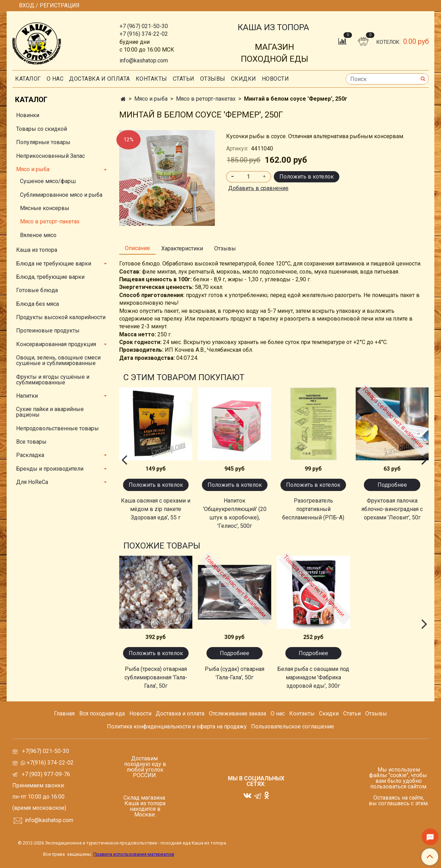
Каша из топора (36, 250)
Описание (137, 248)
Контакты (151, 78)
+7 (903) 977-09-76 (45, 774)
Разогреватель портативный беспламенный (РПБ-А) (313, 509)
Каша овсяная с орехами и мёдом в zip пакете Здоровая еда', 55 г (155, 509)
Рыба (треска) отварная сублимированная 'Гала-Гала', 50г (155, 677)
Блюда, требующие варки (50, 277)
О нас (55, 78)
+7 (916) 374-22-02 (144, 34)
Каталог (28, 78)
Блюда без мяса (37, 304)
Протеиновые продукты (48, 330)
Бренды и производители (49, 468)
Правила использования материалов (133, 854)
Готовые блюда (37, 290)
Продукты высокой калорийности (61, 317)
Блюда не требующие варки (53, 263)
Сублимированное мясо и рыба (61, 194)
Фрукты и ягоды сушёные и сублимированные (52, 380)
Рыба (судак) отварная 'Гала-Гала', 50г (234, 673)
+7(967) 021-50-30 (46, 751)
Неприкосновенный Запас (50, 156)
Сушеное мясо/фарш (48, 181)
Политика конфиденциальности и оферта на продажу (177, 726)
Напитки (27, 395)
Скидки (329, 713)
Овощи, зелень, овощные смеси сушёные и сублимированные (58, 360)
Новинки (27, 115)
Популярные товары (43, 142)
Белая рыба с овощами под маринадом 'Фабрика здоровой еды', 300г (313, 677)
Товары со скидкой (41, 129)
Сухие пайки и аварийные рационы (50, 412)
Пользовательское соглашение (292, 726)
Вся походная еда (102, 713)
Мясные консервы (44, 208)
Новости (275, 78)
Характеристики (182, 248)
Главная (64, 713)
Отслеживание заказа (237, 713)
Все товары (31, 441)
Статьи (352, 713)
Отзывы (212, 78)
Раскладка (30, 455)
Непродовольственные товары (57, 428)
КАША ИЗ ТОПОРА (273, 27)
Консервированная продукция (56, 344)
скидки (243, 78)
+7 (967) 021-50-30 (144, 26)
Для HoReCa (32, 482)
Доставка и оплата (99, 78)
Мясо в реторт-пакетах (206, 98)
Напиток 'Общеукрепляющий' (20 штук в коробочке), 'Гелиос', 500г (234, 513)
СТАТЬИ (184, 78)
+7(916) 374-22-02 (49, 762)
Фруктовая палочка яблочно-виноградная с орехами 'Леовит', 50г (392, 509)
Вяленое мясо (38, 235)
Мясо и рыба (151, 98)
